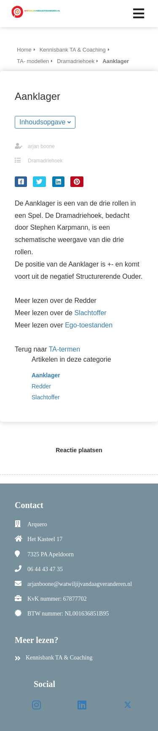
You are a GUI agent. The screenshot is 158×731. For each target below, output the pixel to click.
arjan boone (41, 146)
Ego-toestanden (88, 325)
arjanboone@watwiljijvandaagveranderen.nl (79, 584)
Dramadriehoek (45, 161)
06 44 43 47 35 (45, 569)
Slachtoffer (90, 312)
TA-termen (64, 349)
